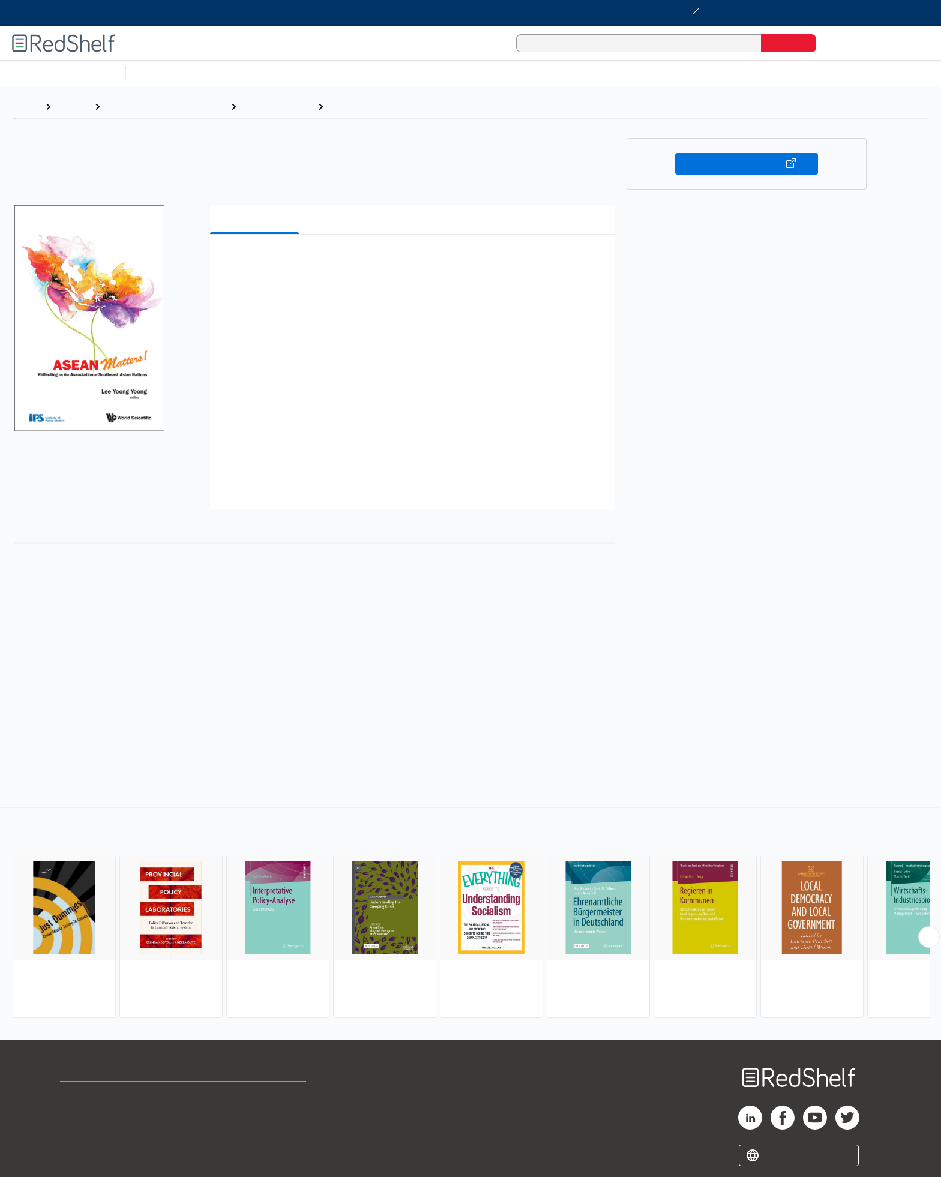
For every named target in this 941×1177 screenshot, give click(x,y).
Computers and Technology (343, 73)
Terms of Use (255, 1096)
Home (27, 106)
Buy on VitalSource (747, 164)
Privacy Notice (93, 1134)
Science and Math (235, 73)
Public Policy (357, 106)
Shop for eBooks (98, 1096)
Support (78, 1115)
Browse (72, 106)
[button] (415, 262)
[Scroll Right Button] (929, 937)
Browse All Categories (62, 73)
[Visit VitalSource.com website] (470, 13)
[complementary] (470, 914)
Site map (80, 1154)
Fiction (678, 73)
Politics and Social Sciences (591, 73)
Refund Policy (255, 1115)
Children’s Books (796, 73)
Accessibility (253, 1134)
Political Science (277, 106)
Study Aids (162, 73)
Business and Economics (466, 73)
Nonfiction (727, 73)
